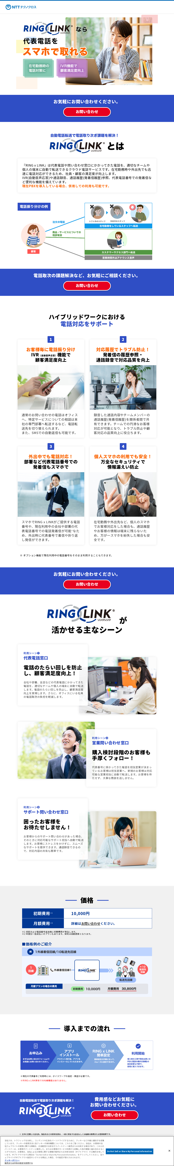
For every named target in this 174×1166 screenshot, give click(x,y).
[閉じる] (169, 1151)
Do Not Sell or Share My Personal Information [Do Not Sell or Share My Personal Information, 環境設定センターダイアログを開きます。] (129, 1151)
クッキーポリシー (12, 1160)
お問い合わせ (87, 111)
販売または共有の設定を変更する (19, 1163)
